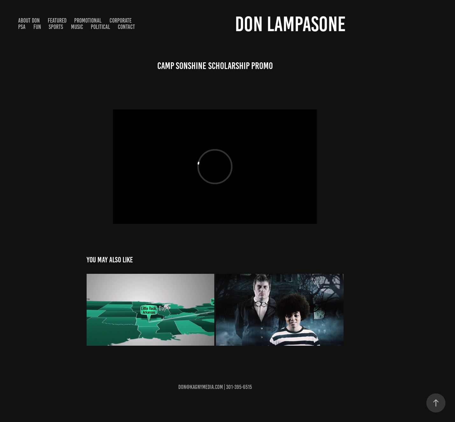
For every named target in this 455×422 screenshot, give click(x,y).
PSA (21, 27)
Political (100, 27)
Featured (57, 20)
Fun (37, 27)
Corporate (121, 20)
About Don (29, 20)
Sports (56, 27)
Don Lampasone (290, 24)
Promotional (88, 20)
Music (77, 27)
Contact (126, 27)
